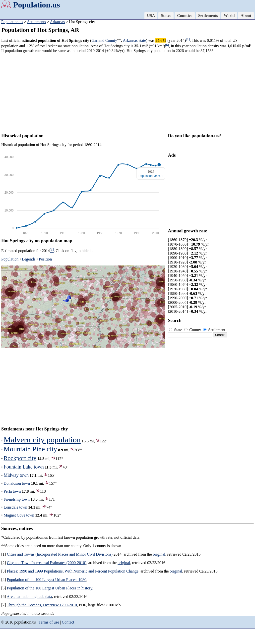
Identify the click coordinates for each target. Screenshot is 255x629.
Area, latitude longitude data (29, 596)
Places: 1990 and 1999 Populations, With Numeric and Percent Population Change (72, 571)
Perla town (12, 491)
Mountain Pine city (30, 449)
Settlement (214, 330)
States (166, 15)
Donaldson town (17, 483)
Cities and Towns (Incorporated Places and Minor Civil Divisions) (60, 554)
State (176, 330)
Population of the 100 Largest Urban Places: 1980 (46, 579)
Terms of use (49, 622)
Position (45, 259)
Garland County (104, 40)
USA (151, 15)
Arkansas (57, 22)
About (246, 15)
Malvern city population (42, 439)
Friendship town (17, 499)
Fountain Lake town (24, 467)
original (159, 554)
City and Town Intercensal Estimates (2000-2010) (46, 563)
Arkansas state (134, 40)
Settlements (208, 15)
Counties (184, 15)
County (193, 330)
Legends (28, 259)
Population (9, 259)
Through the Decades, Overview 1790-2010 (42, 605)
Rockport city (20, 458)
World (229, 15)
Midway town (16, 475)
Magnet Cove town (19, 515)
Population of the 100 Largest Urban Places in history (49, 588)
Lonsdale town (15, 507)
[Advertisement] (127, 92)
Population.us (36, 4)
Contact (68, 622)
